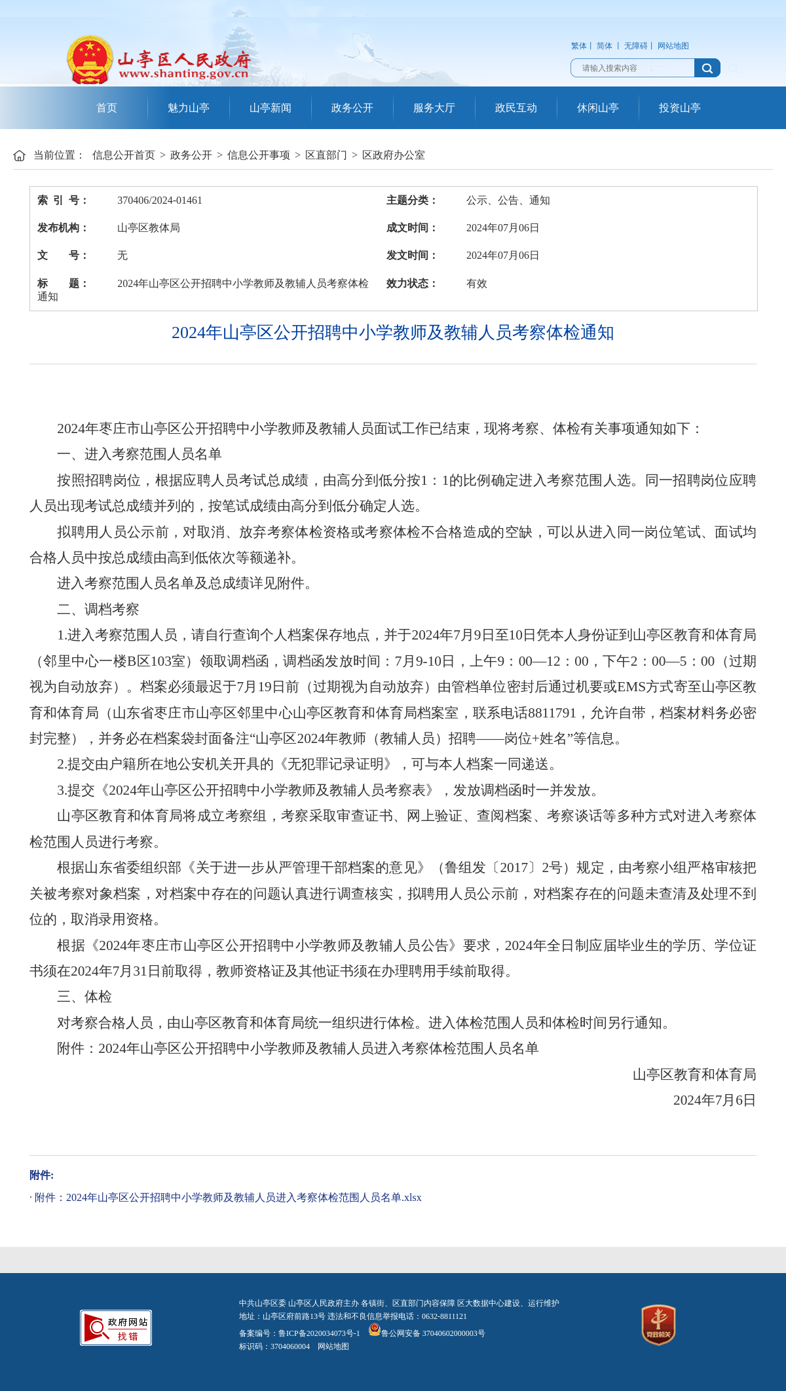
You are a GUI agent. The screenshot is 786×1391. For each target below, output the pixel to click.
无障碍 (636, 45)
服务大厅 (434, 107)
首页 (106, 107)
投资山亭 (680, 107)
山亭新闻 (270, 107)
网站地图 (673, 45)
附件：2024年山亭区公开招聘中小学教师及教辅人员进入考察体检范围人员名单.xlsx (228, 1197)
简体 (604, 45)
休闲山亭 (598, 107)
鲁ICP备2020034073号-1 (319, 1333)
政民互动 (516, 107)
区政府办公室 (393, 155)
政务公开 (352, 107)
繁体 (579, 45)
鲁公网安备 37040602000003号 (426, 1333)
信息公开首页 (123, 155)
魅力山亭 (189, 107)
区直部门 (326, 155)
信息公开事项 (258, 155)
